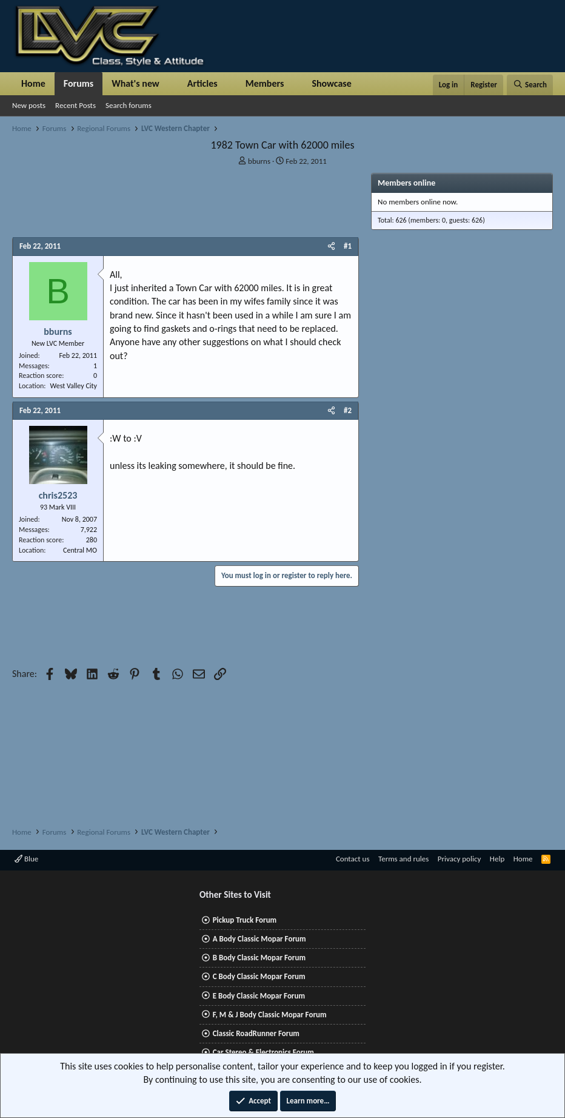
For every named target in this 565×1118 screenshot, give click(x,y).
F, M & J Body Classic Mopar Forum (270, 1014)
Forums (78, 83)
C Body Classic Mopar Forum (259, 976)
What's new (135, 83)
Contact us (353, 858)
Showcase (331, 83)
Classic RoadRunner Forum (256, 1033)
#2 (348, 410)
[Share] (331, 246)
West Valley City (73, 386)
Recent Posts (75, 105)
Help (497, 858)
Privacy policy (459, 858)
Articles (202, 83)
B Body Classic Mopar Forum (259, 957)
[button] (169, 83)
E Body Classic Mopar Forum (259, 995)
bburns (259, 161)
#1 (348, 246)
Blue (26, 858)
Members (265, 83)
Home (33, 83)
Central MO (80, 550)
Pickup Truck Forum (244, 919)
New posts (28, 105)
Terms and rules (403, 858)
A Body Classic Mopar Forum (259, 938)
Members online (406, 183)
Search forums (128, 105)
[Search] (530, 85)
